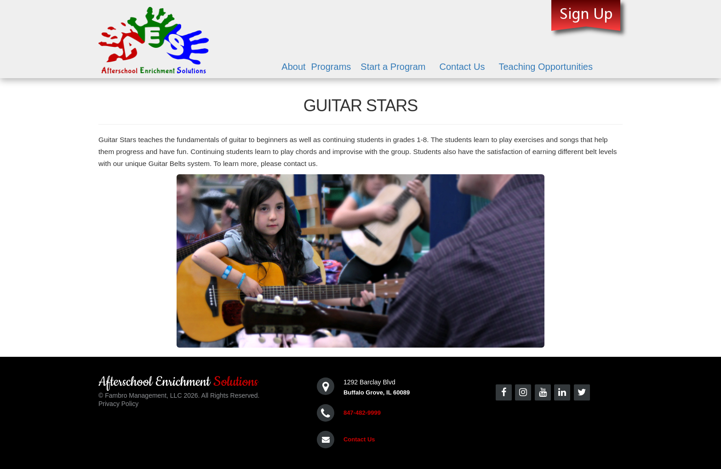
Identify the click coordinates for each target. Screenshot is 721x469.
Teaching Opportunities (545, 67)
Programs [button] (331, 67)
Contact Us (462, 67)
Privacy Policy (118, 403)
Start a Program (392, 67)
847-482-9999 (362, 412)
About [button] (293, 67)
